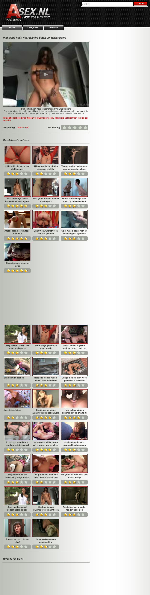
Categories (33, 27)
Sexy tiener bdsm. (41, 328)
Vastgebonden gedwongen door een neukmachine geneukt (74, 167)
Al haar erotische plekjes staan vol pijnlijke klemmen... (46, 167)
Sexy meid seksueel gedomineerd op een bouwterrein (46, 426)
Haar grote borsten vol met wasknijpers (46, 199)
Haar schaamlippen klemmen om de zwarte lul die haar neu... (17, 361)
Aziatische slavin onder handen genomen (17, 458)
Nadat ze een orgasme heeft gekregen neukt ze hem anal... (17, 296)
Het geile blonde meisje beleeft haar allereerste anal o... (74, 296)
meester (7, 120)
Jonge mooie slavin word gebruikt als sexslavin (17, 329)
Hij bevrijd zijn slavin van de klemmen (17, 167)
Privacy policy (113, 587)
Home (12, 27)
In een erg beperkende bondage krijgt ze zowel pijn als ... (45, 361)
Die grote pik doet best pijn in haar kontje (17, 426)
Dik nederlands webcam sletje (17, 264)
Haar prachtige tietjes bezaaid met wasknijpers (17, 199)
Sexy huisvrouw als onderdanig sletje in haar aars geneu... (46, 393)
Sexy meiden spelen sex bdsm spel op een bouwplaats (46, 264)
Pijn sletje (8, 118)
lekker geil (83, 118)
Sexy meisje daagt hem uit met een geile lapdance (74, 232)
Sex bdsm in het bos (42, 295)
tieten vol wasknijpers (38, 118)
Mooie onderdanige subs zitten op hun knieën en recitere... (74, 199)
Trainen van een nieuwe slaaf (45, 458)
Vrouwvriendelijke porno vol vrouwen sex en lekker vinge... (74, 361)
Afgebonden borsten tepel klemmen (17, 232)
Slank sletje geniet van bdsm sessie (74, 264)
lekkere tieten (19, 118)
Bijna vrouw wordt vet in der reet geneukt (46, 232)
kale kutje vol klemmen (66, 118)
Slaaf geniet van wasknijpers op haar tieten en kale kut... (74, 426)
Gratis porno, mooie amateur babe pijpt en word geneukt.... (74, 329)
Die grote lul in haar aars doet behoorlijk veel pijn (74, 393)
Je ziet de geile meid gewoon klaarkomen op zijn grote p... (17, 393)
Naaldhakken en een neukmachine (74, 458)
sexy (51, 118)
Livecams (53, 27)
